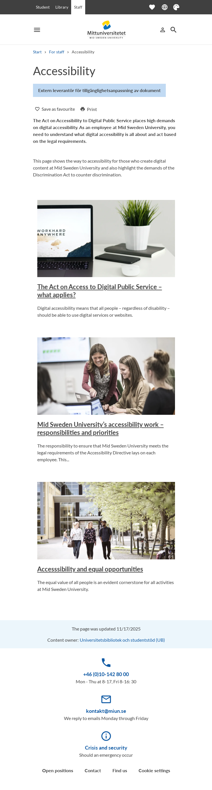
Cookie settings (154, 770)
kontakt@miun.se (106, 711)
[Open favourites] (155, 7)
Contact (93, 770)
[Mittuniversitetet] (106, 29)
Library (61, 7)
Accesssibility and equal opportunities (90, 569)
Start (37, 51)
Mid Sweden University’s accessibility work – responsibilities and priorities (100, 428)
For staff (56, 51)
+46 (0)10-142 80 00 (106, 674)
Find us (119, 770)
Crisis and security (106, 747)
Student (43, 7)
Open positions (57, 770)
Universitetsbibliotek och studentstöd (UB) (122, 640)
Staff (78, 7)
